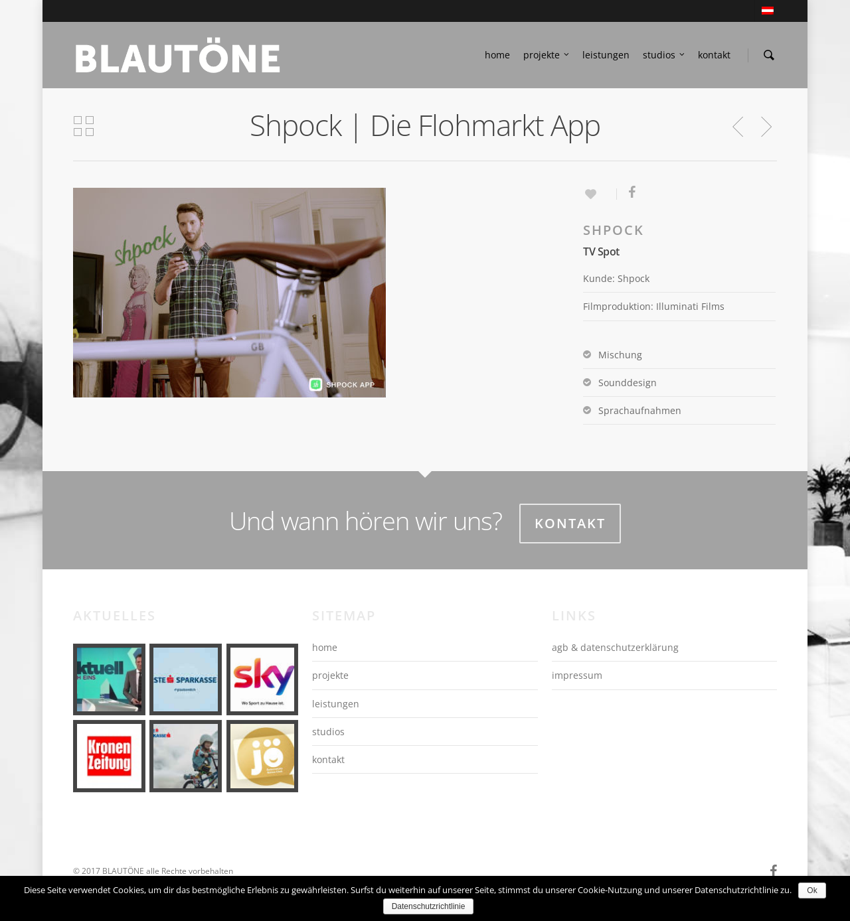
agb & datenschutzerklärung (615, 647)
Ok (812, 890)
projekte (546, 55)
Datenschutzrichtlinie (429, 906)
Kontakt (570, 523)
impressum (577, 675)
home (497, 54)
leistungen (606, 54)
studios (664, 55)
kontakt (714, 54)
